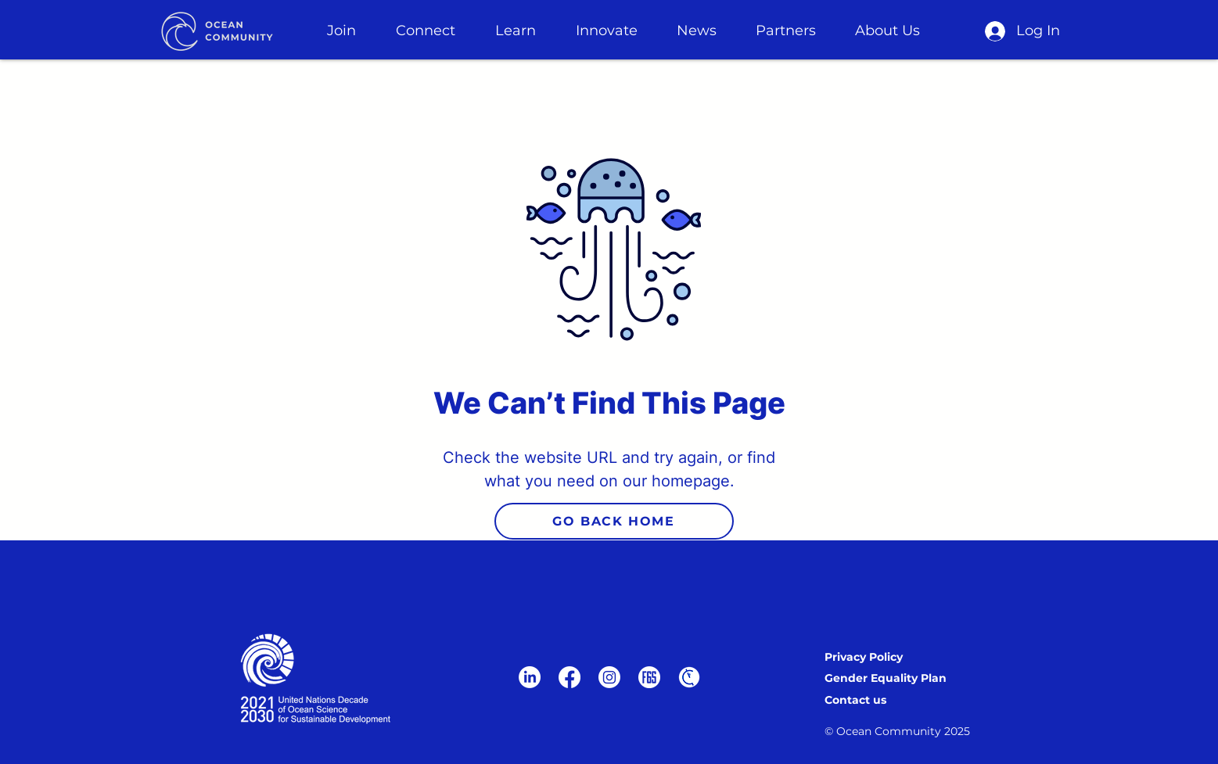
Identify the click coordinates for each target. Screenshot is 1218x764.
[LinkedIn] (530, 677)
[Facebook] (569, 677)
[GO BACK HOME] (614, 521)
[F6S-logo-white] (649, 677)
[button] (341, 30)
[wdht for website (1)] (689, 677)
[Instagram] (609, 677)
